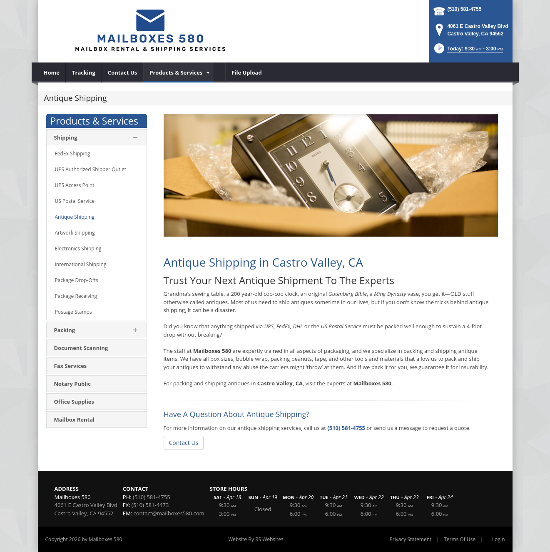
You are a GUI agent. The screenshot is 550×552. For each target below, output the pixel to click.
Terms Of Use (459, 539)
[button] (468, 51)
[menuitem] (52, 72)
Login (498, 539)
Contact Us (184, 443)
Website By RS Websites (256, 539)
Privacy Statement (411, 539)
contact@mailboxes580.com (169, 513)
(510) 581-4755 (464, 9)
